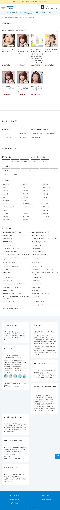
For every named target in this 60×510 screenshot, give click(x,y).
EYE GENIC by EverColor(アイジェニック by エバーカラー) (16, 258)
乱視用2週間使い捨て (51, 133)
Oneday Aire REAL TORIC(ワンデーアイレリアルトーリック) (16, 297)
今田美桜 (45, 184)
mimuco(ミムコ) (36, 287)
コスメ (43, 12)
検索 (42, 7)
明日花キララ (6, 184)
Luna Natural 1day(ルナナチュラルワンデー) (14, 284)
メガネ (51, 12)
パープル (6, 174)
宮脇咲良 (45, 213)
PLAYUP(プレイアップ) (38, 301)
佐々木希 (25, 194)
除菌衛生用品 (30, 13)
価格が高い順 (19, 30)
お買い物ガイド (14, 495)
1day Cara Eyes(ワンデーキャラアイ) (13, 232)
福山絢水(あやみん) (28, 207)
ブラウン (6, 170)
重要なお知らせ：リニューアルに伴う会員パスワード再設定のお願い (30, 1)
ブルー (54, 170)
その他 (15, 174)
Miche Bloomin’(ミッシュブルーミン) (12, 287)
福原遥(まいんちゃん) (8, 207)
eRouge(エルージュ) (37, 251)
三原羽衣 (25, 213)
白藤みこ (45, 197)
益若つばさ (46, 210)
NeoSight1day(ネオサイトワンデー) (12, 293)
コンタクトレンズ (12, 12)
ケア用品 (36, 12)
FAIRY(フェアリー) (37, 263)
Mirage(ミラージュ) (8, 290)
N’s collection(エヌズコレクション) (41, 293)
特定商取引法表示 (46, 499)
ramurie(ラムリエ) (8, 305)
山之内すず (46, 216)
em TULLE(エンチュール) (9, 251)
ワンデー (8, 133)
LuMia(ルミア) (36, 280)
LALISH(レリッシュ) (8, 277)
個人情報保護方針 (14, 499)
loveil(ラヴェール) (7, 280)
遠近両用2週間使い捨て (37, 137)
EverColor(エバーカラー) (38, 258)
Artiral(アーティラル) (8, 238)
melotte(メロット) (36, 284)
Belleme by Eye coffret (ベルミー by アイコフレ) (44, 238)
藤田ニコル (46, 207)
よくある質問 (45, 495)
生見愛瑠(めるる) (27, 203)
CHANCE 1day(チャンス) (38, 241)
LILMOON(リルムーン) (38, 277)
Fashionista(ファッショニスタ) (11, 266)
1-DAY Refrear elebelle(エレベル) (41, 232)
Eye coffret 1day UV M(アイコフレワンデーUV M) (16, 254)
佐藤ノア (5, 197)
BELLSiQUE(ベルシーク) (9, 241)
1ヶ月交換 (8, 137)
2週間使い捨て (22, 133)
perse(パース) (35, 296)
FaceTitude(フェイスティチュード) (12, 263)
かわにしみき (46, 187)
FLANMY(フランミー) (9, 269)
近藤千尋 (5, 194)
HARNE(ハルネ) (7, 272)
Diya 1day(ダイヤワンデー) (39, 248)
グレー (25, 170)
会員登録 (47, 8)
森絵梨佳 (5, 216)
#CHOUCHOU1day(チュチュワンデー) (13, 308)
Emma (4, 187)
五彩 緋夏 (25, 190)
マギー (25, 210)
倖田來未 (5, 190)
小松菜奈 (45, 190)
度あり (35, 161)
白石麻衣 (25, 197)
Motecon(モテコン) (37, 290)
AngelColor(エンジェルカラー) (40, 235)
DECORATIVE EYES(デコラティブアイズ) (14, 248)
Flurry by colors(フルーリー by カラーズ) (42, 269)
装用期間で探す (24, 17)
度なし (44, 161)
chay (24, 200)
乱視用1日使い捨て (37, 133)
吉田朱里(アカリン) (8, 220)
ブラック (15, 170)
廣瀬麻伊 (45, 203)
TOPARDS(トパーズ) (37, 305)
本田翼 (5, 210)
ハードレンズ (22, 137)
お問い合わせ (14, 503)
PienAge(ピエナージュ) (9, 301)
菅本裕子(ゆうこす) (8, 200)
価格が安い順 (11, 30)
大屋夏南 (25, 187)
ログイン (52, 8)
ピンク (34, 170)
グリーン (44, 170)
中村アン (5, 203)
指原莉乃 (45, 194)
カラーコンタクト (25, 12)
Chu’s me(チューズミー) (9, 245)
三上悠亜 (5, 213)
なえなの (45, 200)
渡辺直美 (25, 220)
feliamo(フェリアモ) (37, 266)
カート (57, 8)
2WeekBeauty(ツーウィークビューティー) (14, 235)
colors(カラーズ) (36, 245)
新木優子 (25, 184)
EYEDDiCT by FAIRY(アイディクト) (41, 254)
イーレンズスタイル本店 (10, 7)
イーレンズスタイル (5, 17)
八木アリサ (26, 216)
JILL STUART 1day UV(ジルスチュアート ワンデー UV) (45, 273)
